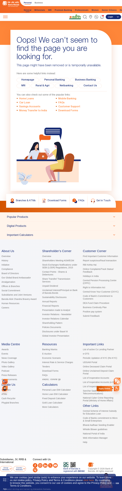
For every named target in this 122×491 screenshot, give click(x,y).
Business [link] (39, 3)
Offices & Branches (11, 286)
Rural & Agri (42, 86)
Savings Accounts (29, 107)
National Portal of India (94, 433)
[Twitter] (50, 465)
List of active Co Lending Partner (98, 349)
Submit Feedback (91, 316)
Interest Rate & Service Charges (57, 362)
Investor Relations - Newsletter (57, 314)
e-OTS (86, 353)
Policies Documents (51, 327)
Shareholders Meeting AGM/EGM (58, 260)
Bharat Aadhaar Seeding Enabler (98, 425)
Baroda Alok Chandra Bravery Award (19, 299)
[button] (85, 17)
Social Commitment (11, 290)
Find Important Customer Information (100, 256)
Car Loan (24, 103)
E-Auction (47, 353)
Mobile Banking (67, 99)
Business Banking (85, 80)
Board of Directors (10, 273)
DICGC (81, 471)
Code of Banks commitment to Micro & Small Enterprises (100, 419)
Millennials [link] (40, 10)
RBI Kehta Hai (90, 265)
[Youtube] (55, 465)
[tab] (61, 216)
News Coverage (9, 358)
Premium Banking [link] (63, 10)
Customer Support (69, 107)
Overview (6, 256)
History (5, 260)
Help (85, 442)
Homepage (27, 80)
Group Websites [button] (5, 468)
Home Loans (26, 99)
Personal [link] (28, 3)
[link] (75, 17)
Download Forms (68, 111)
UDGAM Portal (90, 362)
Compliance (7, 269)
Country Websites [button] (19, 468)
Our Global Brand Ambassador (16, 277)
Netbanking (66, 86)
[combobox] (117, 381)
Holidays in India (91, 276)
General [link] (27, 10)
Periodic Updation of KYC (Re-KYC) (100, 358)
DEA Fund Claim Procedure (96, 303)
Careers (5, 307)
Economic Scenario (51, 358)
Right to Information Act (94, 287)
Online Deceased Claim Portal (97, 366)
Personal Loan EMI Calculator (56, 390)
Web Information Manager (95, 438)
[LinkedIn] (45, 465)
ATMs (4, 394)
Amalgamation (8, 282)
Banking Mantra (49, 349)
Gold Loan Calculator (52, 402)
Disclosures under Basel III (55, 331)
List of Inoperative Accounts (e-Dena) (100, 382)
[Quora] (35, 470)
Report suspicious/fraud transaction (99, 260)
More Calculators (50, 407)
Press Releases (9, 375)
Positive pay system (92, 311)
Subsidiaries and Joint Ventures (17, 295)
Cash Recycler (8, 398)
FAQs (61, 103)
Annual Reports (49, 301)
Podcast (5, 371)
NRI (23, 86)
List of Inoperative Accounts (96, 378)
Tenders (46, 366)
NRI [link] (50, 10)
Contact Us (90, 86)
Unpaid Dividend (50, 286)
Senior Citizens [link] (109, 10)
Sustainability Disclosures (54, 297)
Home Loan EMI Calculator (55, 394)
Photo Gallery (8, 362)
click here (88, 480)
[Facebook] (35, 465)
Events (5, 353)
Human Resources (10, 303)
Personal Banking (54, 80)
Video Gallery (8, 366)
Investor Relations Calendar (55, 318)
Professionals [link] (82, 10)
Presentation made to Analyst (56, 310)
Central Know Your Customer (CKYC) (101, 291)
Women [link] (95, 10)
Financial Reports (50, 306)
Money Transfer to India (33, 111)
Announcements (9, 379)
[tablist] (61, 225)
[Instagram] (40, 465)
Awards (5, 349)
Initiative (5, 265)
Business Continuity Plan (95, 307)
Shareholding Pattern (52, 323)
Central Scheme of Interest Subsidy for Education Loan (100, 412)
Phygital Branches (10, 402)
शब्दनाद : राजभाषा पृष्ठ (51, 379)
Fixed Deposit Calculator (54, 398)
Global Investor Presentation (55, 336)
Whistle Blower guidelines (95, 429)
